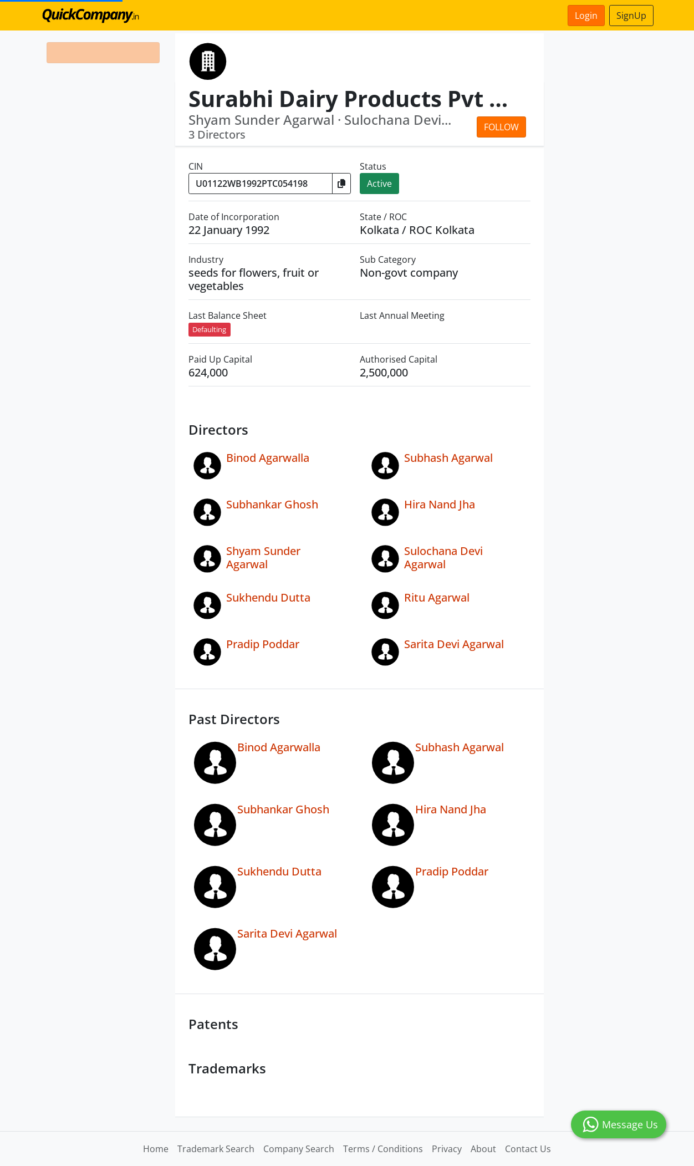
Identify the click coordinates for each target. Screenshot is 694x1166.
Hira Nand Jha (439, 504)
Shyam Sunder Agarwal (263, 557)
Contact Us (528, 1149)
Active (379, 183)
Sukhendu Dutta (268, 597)
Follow (501, 127)
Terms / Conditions (383, 1149)
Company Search (298, 1149)
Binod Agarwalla (267, 457)
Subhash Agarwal (448, 457)
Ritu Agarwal (437, 597)
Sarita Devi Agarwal (454, 644)
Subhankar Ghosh (272, 504)
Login (586, 15)
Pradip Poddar (262, 644)
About (483, 1149)
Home (156, 1149)
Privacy (447, 1149)
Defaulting (209, 329)
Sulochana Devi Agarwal (443, 557)
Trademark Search (215, 1149)
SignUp (631, 15)
